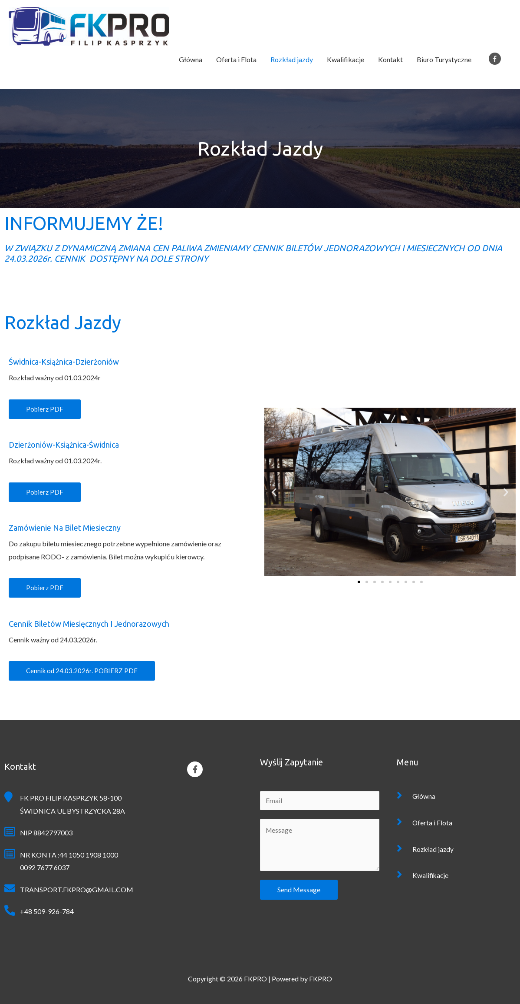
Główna (190, 59)
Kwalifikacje (345, 59)
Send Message (298, 890)
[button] (45, 409)
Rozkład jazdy (291, 59)
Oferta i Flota (236, 59)
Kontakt (390, 59)
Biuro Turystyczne (444, 59)
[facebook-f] (496, 59)
